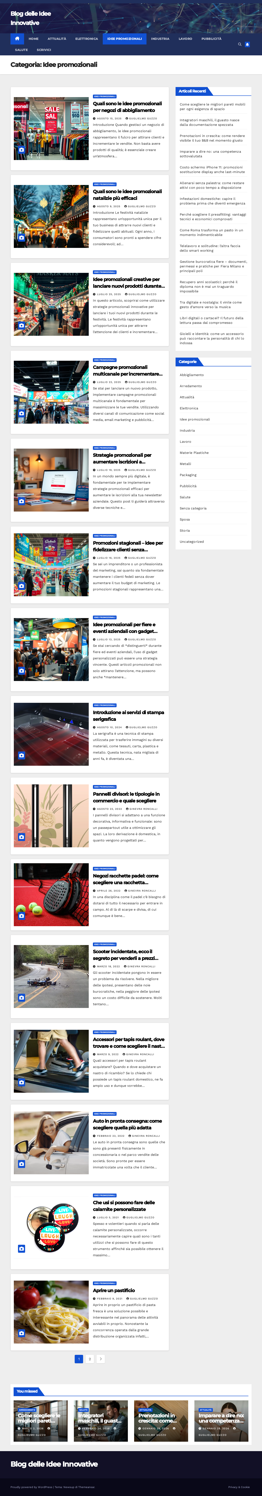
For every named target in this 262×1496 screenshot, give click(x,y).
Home (34, 39)
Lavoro (185, 39)
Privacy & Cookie (239, 1487)
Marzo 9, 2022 (108, 1054)
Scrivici (44, 50)
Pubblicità (212, 39)
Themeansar (86, 1487)
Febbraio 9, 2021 (110, 1298)
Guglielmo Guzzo (141, 118)
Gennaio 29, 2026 (156, 1428)
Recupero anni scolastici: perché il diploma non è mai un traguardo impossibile (208, 286)
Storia (185, 531)
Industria (160, 39)
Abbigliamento (192, 375)
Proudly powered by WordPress (31, 1487)
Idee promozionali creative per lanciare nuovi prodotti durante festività (127, 286)
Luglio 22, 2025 (109, 382)
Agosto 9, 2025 (109, 206)
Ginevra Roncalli (142, 808)
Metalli (185, 464)
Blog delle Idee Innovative (54, 1464)
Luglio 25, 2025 (109, 294)
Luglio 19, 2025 (109, 470)
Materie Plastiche (194, 453)
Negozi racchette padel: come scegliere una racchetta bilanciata (125, 882)
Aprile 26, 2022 (109, 890)
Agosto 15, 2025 (110, 118)
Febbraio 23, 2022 (111, 1135)
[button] (239, 44)
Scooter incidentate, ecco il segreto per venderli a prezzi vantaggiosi (124, 958)
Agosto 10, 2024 (110, 727)
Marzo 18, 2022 (109, 966)
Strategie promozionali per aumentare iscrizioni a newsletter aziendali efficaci (124, 461)
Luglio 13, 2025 (109, 639)
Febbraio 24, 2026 (96, 1428)
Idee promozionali (124, 39)
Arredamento (191, 386)
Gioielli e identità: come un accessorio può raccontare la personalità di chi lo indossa (212, 338)
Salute (21, 50)
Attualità (57, 39)
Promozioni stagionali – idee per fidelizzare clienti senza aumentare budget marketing (128, 549)
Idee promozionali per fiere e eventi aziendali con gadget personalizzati (124, 631)
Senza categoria (193, 508)
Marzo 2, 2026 (33, 1428)
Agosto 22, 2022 (110, 808)
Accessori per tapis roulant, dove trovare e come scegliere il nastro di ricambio (129, 1046)
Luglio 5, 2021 (108, 1217)
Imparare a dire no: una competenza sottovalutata (221, 1421)
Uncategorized (192, 542)
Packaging (188, 475)
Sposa (185, 519)
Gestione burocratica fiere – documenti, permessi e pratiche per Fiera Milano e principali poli (213, 266)
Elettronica (86, 39)
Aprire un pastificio (114, 1290)
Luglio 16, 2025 (109, 557)
